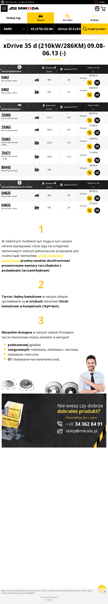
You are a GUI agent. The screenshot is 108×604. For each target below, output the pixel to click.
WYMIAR (94, 17)
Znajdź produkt (94, 29)
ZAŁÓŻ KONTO (27, 2)
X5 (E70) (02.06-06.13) (55, 40)
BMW (42, 40)
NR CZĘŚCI (67, 17)
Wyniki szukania (31, 40)
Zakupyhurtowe (97, 8)
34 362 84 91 (84, 424)
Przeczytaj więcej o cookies (49, 598)
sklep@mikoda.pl (81, 431)
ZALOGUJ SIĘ (10, 2)
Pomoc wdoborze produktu (103, 2)
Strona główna (13, 40)
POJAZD (40, 17)
